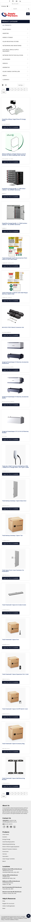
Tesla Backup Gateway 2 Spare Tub (12, 535)
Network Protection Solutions (13, 55)
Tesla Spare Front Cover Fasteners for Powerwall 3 (13, 570)
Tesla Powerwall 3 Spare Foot (10, 639)
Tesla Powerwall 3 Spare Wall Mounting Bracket (13, 778)
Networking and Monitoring (12, 45)
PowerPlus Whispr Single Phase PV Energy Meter (14, 119)
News (3, 908)
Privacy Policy (9, 918)
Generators (5, 856)
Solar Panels (7, 29)
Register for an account (8, 903)
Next (3, 92)
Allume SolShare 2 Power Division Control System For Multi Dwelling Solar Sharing (14, 154)
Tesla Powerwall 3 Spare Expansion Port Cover (15, 674)
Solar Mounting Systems (11, 41)
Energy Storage (8, 37)
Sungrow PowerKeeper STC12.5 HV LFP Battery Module (15, 432)
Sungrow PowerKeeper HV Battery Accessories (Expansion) (15, 362)
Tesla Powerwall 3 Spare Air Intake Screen (14, 605)
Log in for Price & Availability (10, 127)
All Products (7, 25)
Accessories (6, 59)
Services (5, 63)
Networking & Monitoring (8, 844)
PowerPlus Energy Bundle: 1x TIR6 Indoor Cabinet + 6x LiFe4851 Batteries (14, 189)
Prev (3, 89)
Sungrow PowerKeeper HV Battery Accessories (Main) (15, 397)
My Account (15, 3)
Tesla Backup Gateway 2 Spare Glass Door (14, 501)
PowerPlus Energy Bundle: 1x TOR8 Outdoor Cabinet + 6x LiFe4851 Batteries (15, 223)
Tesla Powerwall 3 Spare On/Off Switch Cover (15, 709)
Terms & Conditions (18, 918)
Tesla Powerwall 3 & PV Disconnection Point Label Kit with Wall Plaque (14, 258)
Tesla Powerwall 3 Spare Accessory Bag (13, 743)
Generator (6, 67)
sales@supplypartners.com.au (9, 822)
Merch (5, 75)
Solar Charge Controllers (11, 71)
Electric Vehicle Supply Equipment (10, 846)
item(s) (5, 6)
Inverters (6, 33)
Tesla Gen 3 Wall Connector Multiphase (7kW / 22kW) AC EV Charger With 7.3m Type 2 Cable (15, 466)
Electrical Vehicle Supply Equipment (11, 50)
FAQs (3, 901)
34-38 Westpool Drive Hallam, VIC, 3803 (11, 882)
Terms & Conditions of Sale (11, 919)
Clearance (6, 79)
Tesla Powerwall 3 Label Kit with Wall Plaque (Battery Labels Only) (15, 293)
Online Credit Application (8, 906)
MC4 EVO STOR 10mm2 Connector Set (13, 327)
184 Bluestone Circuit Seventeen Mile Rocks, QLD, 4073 (12, 870)
